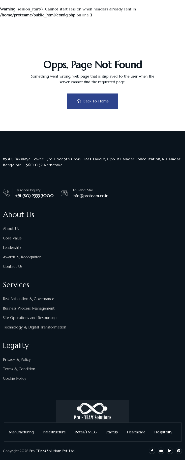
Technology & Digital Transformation (34, 327)
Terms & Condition (19, 369)
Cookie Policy (14, 378)
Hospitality (165, 432)
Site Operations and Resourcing (30, 317)
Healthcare (138, 432)
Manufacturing (23, 432)
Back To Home (93, 101)
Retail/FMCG (88, 432)
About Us (11, 228)
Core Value (12, 238)
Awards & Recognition (22, 257)
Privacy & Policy (17, 359)
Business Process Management (29, 308)
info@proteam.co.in (90, 195)
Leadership (12, 247)
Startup (114, 432)
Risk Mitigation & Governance (28, 298)
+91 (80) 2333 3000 (34, 195)
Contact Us (12, 266)
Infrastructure (56, 432)
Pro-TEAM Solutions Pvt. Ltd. (52, 451)
